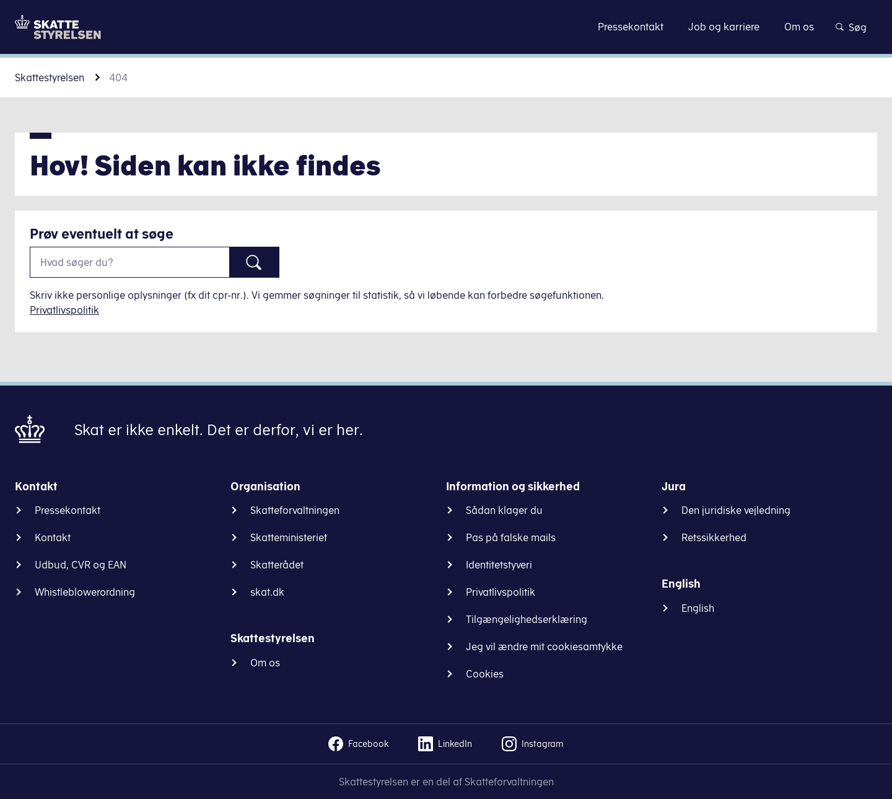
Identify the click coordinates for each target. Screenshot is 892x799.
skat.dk (267, 592)
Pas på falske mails (511, 537)
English (697, 608)
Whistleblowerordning (85, 592)
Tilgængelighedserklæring (526, 619)
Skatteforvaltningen (294, 510)
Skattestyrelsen (49, 77)
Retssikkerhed (713, 537)
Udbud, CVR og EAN (80, 564)
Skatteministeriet (288, 537)
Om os (265, 662)
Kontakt (53, 537)
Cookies (485, 673)
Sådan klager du (504, 510)
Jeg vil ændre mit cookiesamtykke (544, 646)
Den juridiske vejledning (735, 510)
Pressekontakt (67, 510)
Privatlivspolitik (64, 310)
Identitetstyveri (499, 564)
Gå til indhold (446, 26)
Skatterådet (277, 564)
